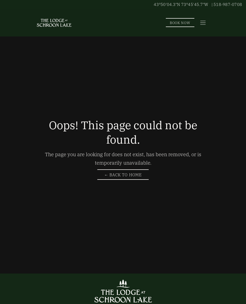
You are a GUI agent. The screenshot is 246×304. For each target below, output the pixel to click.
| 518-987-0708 (226, 4)
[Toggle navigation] (203, 22)
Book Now (180, 22)
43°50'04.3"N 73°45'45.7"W (181, 4)
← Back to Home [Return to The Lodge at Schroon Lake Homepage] (123, 174)
